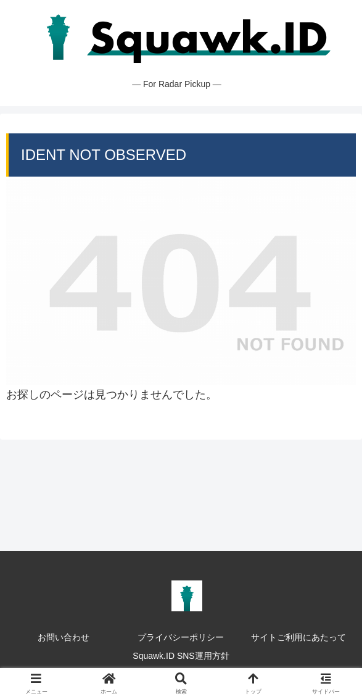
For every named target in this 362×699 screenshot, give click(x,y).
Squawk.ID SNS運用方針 (181, 656)
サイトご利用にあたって (298, 637)
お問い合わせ (63, 637)
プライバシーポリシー (181, 637)
